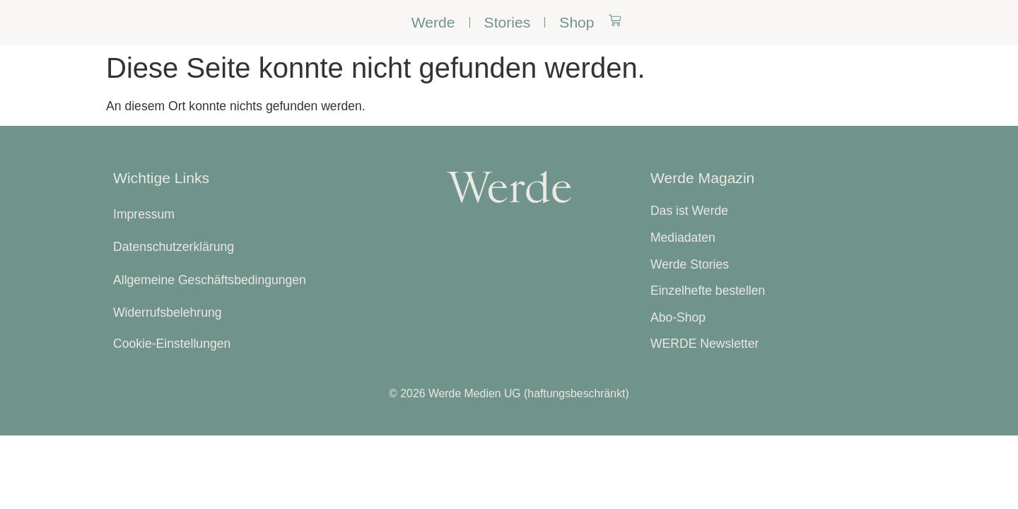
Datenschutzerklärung (173, 247)
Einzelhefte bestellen (707, 290)
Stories (507, 22)
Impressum (144, 214)
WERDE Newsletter (704, 344)
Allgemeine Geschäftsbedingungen (209, 280)
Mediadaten (682, 237)
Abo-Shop (678, 317)
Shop (576, 22)
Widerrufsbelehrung (167, 312)
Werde (433, 22)
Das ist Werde (689, 211)
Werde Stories (689, 264)
